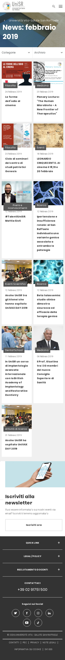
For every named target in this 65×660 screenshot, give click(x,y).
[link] (17, 92)
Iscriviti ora (34, 525)
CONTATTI (14, 642)
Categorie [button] (9, 53)
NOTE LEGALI (49, 642)
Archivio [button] (39, 53)
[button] (52, 6)
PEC (25, 642)
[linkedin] (49, 613)
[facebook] (27, 613)
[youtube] (27, 623)
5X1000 (48, 649)
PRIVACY (34, 642)
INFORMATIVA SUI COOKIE (27, 649)
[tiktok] (38, 623)
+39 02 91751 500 (32, 589)
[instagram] (38, 613)
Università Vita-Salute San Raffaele (34, 20)
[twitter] (16, 613)
